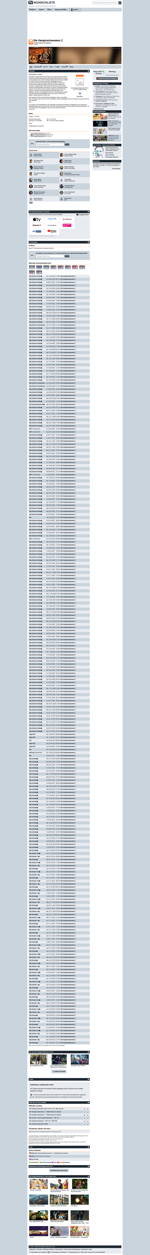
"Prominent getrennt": (106, 100)
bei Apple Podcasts (112, 157)
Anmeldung (116, 168)
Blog (90, 1243)
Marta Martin (38, 154)
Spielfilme (60, 1250)
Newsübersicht (99, 109)
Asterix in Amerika (35, 1184)
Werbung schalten (48, 1243)
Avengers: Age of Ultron (78, 1059)
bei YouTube (110, 155)
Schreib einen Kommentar (59, 1164)
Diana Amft (67, 173)
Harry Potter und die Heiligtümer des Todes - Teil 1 (80, 1216)
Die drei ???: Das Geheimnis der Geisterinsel (79, 1184)
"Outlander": (107, 97)
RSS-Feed (84, 1246)
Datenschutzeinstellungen (72, 1243)
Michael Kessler (69, 167)
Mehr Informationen (51, 1134)
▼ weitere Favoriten (58, 1065)
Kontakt (39, 1243)
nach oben (33, 1250)
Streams (38, 67)
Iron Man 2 (74, 1199)
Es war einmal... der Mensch (79, 1231)
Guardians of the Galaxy (37, 1199)
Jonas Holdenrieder (40, 185)
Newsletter (84, 1243)
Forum (65, 67)
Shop (71, 67)
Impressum (32, 1243)
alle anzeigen (32, 261)
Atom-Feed (91, 1246)
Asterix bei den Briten (57, 1215)
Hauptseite (41, 1250)
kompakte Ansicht (82, 215)
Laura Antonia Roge (70, 154)
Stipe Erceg (67, 160)
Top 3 (51, 67)
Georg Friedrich (38, 167)
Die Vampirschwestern (37, 1059)
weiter (67, 144)
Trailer (57, 67)
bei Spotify (109, 153)
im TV (46, 67)
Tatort (32, 1231)
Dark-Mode (101, 1246)
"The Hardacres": (106, 92)
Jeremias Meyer (69, 185)
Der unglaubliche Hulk (36, 1215)
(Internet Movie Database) (40, 1150)
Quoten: (105, 87)
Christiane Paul (38, 160)
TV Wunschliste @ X (74, 1246)
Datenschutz (59, 1243)
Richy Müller (37, 179)
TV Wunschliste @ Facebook (37, 1246)
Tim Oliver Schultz (39, 173)
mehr (31, 202)
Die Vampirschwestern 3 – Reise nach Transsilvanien (59, 1060)
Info (31, 67)
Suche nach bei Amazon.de (45, 1125)
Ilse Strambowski (69, 192)
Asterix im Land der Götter (58, 1199)
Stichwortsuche (50, 1250)
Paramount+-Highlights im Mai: (106, 105)
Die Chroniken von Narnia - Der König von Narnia (60, 1184)
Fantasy (39, 74)
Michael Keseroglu (39, 192)
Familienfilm (33, 74)
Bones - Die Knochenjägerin (59, 1231)
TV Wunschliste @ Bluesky (58, 1246)
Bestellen (80, 96)
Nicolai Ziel (67, 198)
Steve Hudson (38, 198)
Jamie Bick (67, 179)
